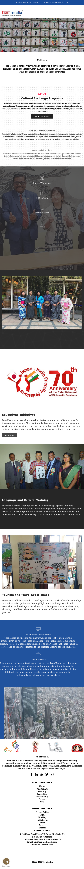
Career (42, 822)
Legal (42, 815)
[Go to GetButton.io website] (6, 866)
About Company (42, 116)
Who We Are (42, 789)
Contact (42, 828)
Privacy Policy (42, 812)
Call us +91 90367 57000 (27, 2)
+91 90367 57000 (45, 844)
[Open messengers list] (6, 861)
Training (42, 791)
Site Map (42, 817)
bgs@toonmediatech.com (55, 2)
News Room (42, 820)
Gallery (42, 825)
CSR (42, 802)
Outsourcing (42, 796)
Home (42, 786)
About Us (9, 435)
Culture (42, 799)
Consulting (42, 794)
